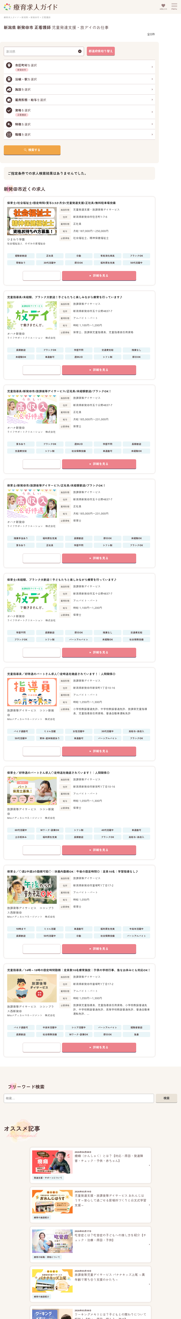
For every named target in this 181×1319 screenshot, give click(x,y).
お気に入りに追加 (42, 275)
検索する (34, 150)
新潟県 (25, 17)
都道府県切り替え (101, 51)
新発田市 (35, 17)
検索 (166, 1098)
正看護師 (46, 17)
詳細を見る (100, 275)
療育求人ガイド (11, 17)
